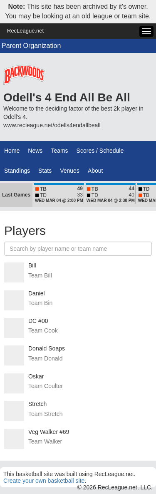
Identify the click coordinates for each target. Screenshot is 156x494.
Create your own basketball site (43, 480)
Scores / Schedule (100, 150)
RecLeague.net (25, 31)
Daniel (36, 293)
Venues (69, 170)
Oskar (36, 376)
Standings (17, 170)
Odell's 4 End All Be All (66, 97)
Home (12, 150)
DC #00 (38, 321)
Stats (45, 170)
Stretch (37, 404)
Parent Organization (31, 45)
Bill (32, 265)
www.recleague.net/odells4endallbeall (52, 125)
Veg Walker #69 (48, 431)
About (95, 170)
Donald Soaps (46, 348)
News (35, 150)
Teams (59, 150)
